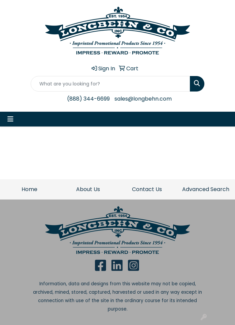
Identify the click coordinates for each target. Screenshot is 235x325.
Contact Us (147, 189)
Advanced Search (205, 189)
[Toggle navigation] (10, 119)
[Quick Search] (110, 84)
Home (29, 189)
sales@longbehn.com (143, 99)
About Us (88, 189)
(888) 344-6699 (88, 99)
